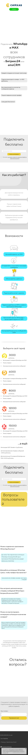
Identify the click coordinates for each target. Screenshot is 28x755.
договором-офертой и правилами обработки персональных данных (17, 486)
